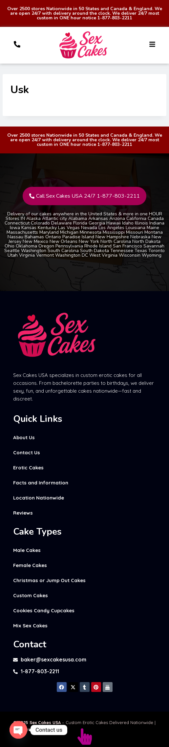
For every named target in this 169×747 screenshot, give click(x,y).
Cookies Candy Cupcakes (43, 610)
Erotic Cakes (28, 467)
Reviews (23, 513)
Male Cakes (27, 550)
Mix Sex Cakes (30, 625)
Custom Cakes (30, 595)
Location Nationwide (38, 498)
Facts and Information (40, 483)
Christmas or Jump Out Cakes (49, 580)
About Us (24, 437)
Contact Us (26, 452)
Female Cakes (30, 565)
